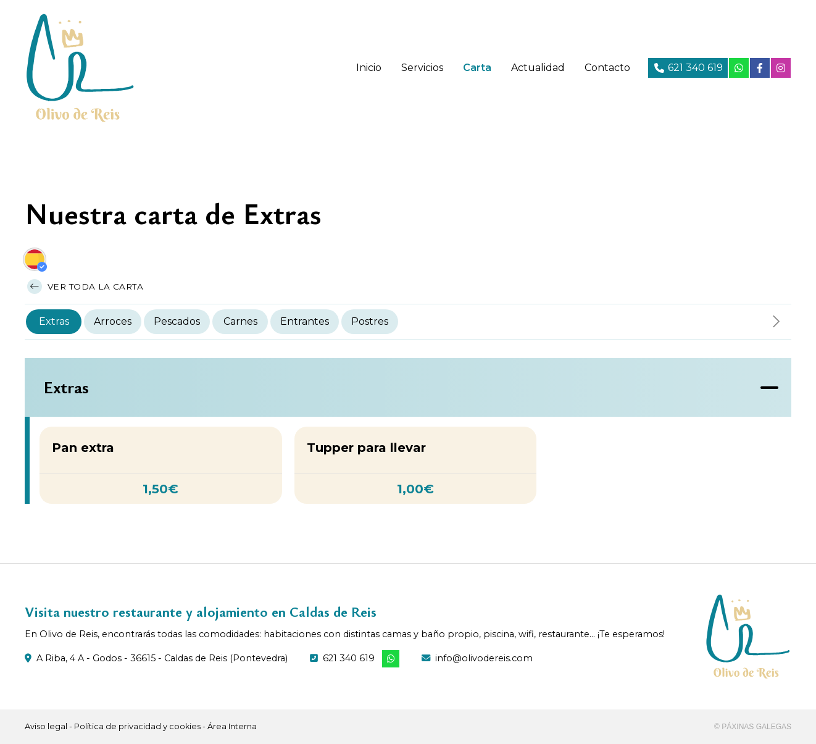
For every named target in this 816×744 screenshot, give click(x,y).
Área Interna (232, 726)
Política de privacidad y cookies (137, 726)
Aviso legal (46, 726)
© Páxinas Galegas (752, 726)
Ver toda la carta (85, 286)
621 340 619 (349, 658)
